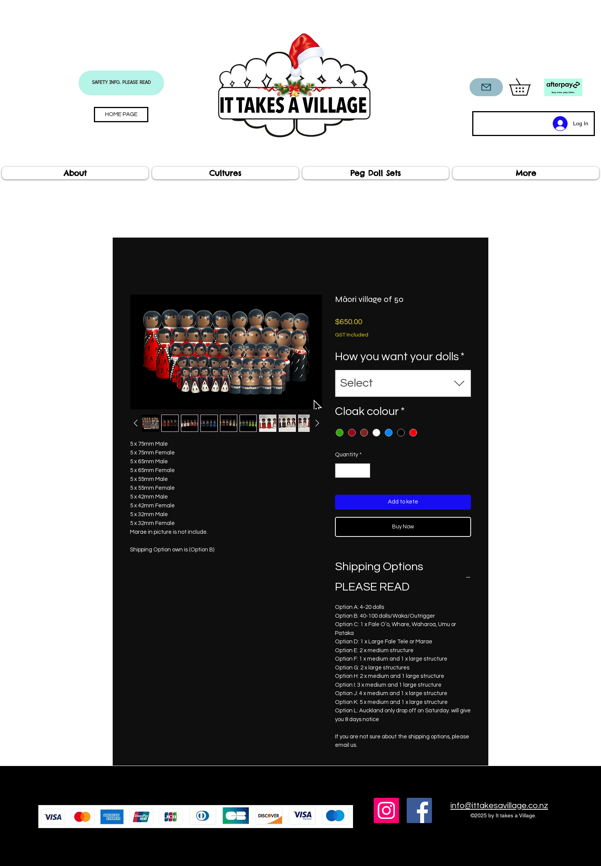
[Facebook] (419, 810)
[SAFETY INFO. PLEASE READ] (121, 83)
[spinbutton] (352, 471)
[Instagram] (386, 810)
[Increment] (364, 471)
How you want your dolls (400, 356)
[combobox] (403, 383)
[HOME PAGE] (121, 114)
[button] (528, 87)
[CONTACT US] (486, 87)
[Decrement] (341, 471)
